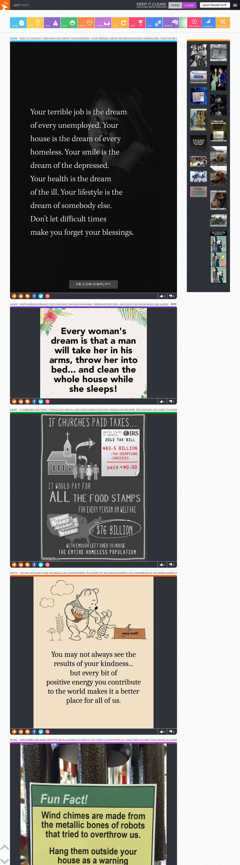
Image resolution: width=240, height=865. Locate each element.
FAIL (52, 23)
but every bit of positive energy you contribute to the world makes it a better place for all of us (150, 573)
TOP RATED (194, 23)
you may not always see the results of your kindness (52, 573)
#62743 (14, 573)
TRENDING (209, 23)
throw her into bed (105, 304)
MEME (18, 23)
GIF (120, 23)
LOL (68, 23)
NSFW (103, 23)
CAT (154, 23)
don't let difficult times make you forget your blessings (55, 38)
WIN (136, 23)
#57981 (14, 740)
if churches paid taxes (33, 409)
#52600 (14, 304)
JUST (21, 5)
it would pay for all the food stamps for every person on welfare (91, 409)
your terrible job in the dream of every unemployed (125, 38)
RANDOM (222, 23)
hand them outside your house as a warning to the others (163, 740)
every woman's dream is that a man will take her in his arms (56, 304)
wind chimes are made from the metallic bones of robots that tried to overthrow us (72, 740)
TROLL (86, 23)
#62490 (14, 38)
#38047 (14, 409)
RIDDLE (171, 23)
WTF (34, 23)
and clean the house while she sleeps (144, 304)
